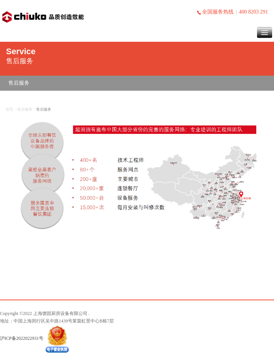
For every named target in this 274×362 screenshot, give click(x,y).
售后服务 (18, 83)
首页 (9, 109)
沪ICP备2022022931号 (21, 338)
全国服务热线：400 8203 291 (232, 12)
